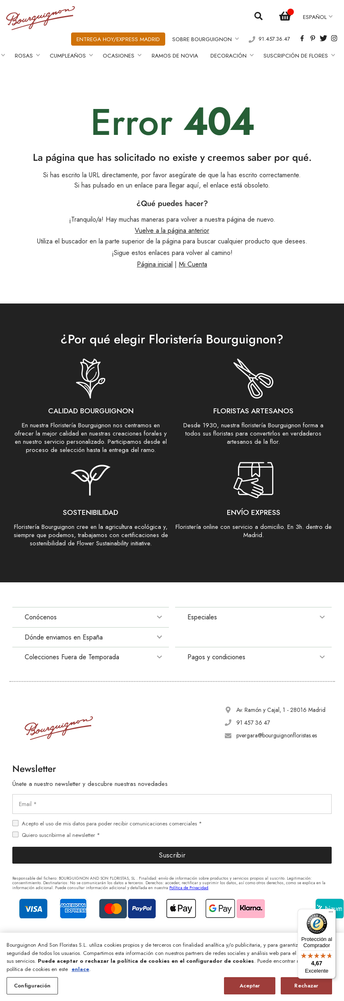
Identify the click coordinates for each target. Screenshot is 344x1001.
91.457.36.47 (274, 37)
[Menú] (331, 914)
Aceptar (250, 985)
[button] (317, 16)
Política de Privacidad (188, 884)
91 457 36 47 (253, 719)
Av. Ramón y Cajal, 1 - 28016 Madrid (281, 706)
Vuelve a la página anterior (172, 227)
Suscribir (172, 851)
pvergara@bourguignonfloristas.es (276, 731)
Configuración (32, 985)
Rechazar (306, 985)
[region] (172, 967)
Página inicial (155, 260)
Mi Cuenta (193, 260)
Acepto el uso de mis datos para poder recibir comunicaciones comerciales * (112, 820)
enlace (80, 969)
